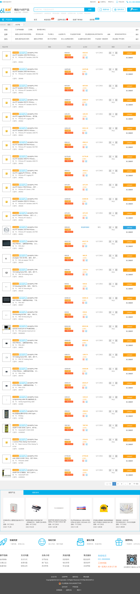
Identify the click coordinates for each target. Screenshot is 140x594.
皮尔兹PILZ (23, 52)
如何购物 (3, 559)
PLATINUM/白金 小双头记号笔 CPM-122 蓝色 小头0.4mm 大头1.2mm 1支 (81, 522)
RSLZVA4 (87, 13)
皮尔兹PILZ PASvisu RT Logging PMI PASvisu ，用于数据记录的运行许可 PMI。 (25, 116)
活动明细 (87, 566)
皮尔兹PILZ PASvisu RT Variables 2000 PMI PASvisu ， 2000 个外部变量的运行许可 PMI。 (25, 71)
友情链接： (59, 590)
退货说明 (87, 562)
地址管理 (66, 562)
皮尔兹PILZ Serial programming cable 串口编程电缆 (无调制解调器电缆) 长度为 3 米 (25, 399)
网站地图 (86, 576)
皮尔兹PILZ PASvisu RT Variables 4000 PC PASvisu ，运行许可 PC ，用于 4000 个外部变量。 (25, 159)
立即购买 (129, 53)
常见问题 (66, 566)
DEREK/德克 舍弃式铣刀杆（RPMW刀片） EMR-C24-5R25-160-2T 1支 (36, 522)
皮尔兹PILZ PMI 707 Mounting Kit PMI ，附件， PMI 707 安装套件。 (24, 286)
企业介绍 (54, 576)
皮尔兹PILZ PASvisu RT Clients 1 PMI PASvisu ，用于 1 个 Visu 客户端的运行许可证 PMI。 (25, 187)
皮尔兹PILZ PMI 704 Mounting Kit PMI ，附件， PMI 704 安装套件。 (24, 314)
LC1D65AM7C (38, 13)
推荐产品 (12, 492)
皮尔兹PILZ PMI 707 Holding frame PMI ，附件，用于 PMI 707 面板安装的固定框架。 (25, 357)
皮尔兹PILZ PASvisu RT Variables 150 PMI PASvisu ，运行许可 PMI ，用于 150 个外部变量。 (25, 229)
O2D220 (63, 13)
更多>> (79, 590)
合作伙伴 (64, 586)
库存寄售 (45, 566)
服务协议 (75, 576)
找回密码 (66, 559)
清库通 (92, 19)
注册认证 (3, 562)
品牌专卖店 (62, 19)
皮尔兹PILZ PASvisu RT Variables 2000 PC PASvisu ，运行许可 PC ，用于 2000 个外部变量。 (25, 201)
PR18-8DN (55, 13)
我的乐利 (93, 1)
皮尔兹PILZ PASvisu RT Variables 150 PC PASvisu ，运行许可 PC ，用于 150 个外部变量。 (25, 88)
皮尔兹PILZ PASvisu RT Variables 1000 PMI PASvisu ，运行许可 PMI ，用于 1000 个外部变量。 (25, 55)
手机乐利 (121, 1)
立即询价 (129, 227)
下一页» (135, 484)
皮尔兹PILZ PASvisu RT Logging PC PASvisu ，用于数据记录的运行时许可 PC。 (25, 173)
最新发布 (35, 492)
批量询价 (3, 566)
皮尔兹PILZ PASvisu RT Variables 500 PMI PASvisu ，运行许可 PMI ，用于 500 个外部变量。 (25, 145)
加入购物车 (129, 57)
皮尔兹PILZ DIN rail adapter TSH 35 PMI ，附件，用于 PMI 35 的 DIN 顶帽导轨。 (25, 258)
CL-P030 (80, 13)
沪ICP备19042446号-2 (87, 580)
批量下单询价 (78, 19)
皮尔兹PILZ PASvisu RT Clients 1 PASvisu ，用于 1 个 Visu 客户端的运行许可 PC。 (25, 215)
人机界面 (17, 24)
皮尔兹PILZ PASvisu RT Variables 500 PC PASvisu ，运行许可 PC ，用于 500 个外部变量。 (25, 102)
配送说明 (87, 559)
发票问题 (24, 562)
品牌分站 (69, 590)
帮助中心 (111, 1)
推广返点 (45, 562)
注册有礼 (103, 1)
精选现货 (47, 19)
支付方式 (24, 559)
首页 (35, 19)
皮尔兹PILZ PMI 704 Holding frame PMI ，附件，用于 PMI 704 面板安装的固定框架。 (25, 272)
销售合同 (24, 566)
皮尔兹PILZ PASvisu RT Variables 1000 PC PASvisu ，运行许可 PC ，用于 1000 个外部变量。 (25, 130)
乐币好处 (45, 559)
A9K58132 (47, 13)
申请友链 (75, 586)
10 (130, 484)
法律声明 (64, 576)
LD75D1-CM (72, 13)
